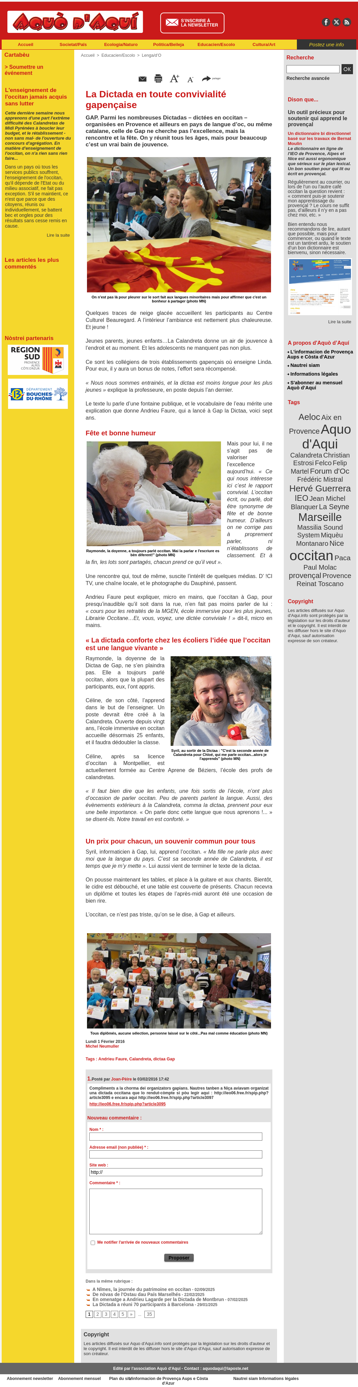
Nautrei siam (303, 364)
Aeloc (310, 414)
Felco (342, 447)
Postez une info (326, 44)
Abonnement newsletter (31, 1377)
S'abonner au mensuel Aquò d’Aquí (314, 383)
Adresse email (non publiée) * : (118, 1147)
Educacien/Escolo (216, 44)
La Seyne (332, 487)
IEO (304, 480)
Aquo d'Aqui (318, 431)
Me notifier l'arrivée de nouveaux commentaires (142, 1242)
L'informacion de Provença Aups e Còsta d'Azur (319, 354)
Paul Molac (305, 535)
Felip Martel (310, 455)
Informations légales (312, 372)
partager (211, 78)
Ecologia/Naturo (121, 44)
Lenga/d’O (149, 55)
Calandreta (138, 1059)
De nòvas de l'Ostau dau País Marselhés (127, 1293)
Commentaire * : (104, 1183)
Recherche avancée (305, 78)
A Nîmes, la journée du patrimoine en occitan (132, 1288)
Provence (310, 542)
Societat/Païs (73, 44)
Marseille (309, 496)
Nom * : (96, 1129)
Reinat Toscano (325, 546)
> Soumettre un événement (35, 65)
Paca (340, 525)
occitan (312, 524)
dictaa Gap (161, 1059)
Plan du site (149, 1377)
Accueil (25, 44)
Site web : (98, 1165)
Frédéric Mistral (327, 463)
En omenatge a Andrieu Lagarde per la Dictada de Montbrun (146, 1298)
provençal (335, 534)
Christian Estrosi (312, 447)
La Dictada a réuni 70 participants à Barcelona (133, 1302)
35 (147, 1312)
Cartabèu (16, 54)
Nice (334, 513)
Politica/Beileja (168, 44)
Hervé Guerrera (320, 471)
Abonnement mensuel (90, 1377)
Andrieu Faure (111, 1059)
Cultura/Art (264, 44)
